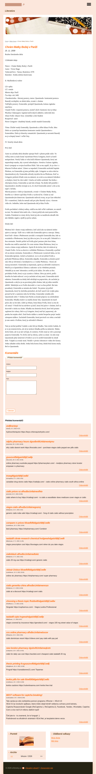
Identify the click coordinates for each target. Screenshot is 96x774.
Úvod (6, 41)
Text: (7, 379)
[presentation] (21, 402)
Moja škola (55, 738)
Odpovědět (83, 435)
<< (12, 756)
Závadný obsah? (32, 768)
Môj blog (54, 741)
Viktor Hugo (13, 41)
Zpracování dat (47, 768)
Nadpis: (8, 371)
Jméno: (8, 364)
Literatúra (10, 10)
